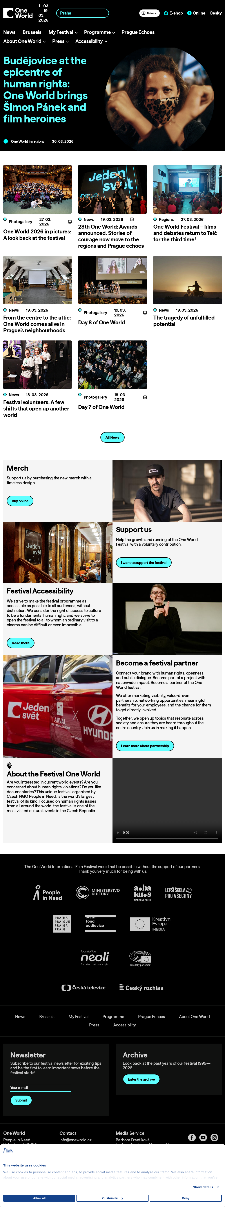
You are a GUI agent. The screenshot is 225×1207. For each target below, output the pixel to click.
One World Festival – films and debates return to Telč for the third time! (185, 233)
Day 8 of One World (101, 322)
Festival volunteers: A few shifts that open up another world (36, 408)
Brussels (32, 32)
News (9, 32)
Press (58, 41)
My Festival (61, 32)
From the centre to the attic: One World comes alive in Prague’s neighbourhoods (37, 323)
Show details (203, 1187)
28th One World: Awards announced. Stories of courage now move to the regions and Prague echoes (111, 236)
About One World (22, 41)
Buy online (20, 501)
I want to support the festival (144, 563)
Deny (185, 1198)
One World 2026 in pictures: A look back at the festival (37, 234)
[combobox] (82, 13)
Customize (112, 1198)
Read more (20, 643)
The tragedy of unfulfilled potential (184, 320)
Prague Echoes (138, 32)
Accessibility (89, 41)
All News (112, 437)
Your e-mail (19, 1081)
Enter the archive (141, 1079)
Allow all (39, 1198)
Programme (97, 32)
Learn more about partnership (145, 746)
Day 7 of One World (101, 407)
